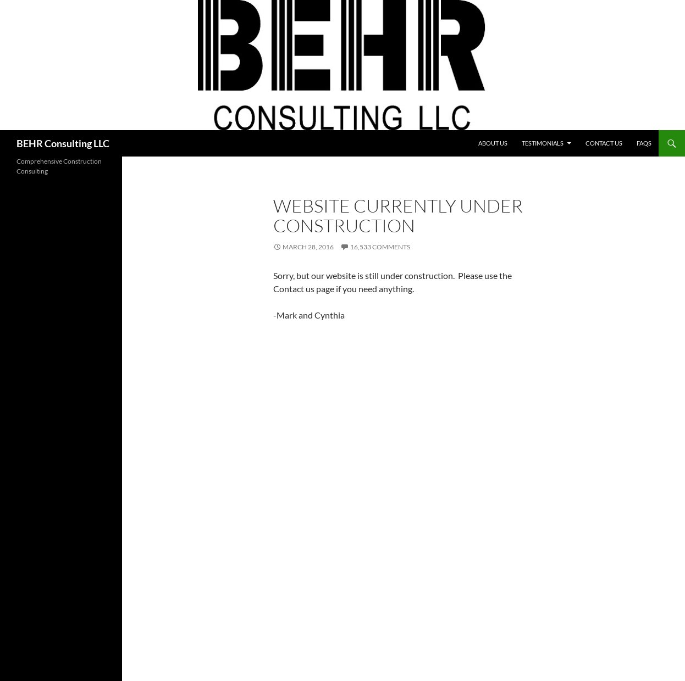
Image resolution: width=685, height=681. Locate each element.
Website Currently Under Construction (398, 215)
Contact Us (603, 143)
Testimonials (543, 143)
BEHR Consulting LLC (62, 143)
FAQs (644, 143)
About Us (492, 143)
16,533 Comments (380, 247)
